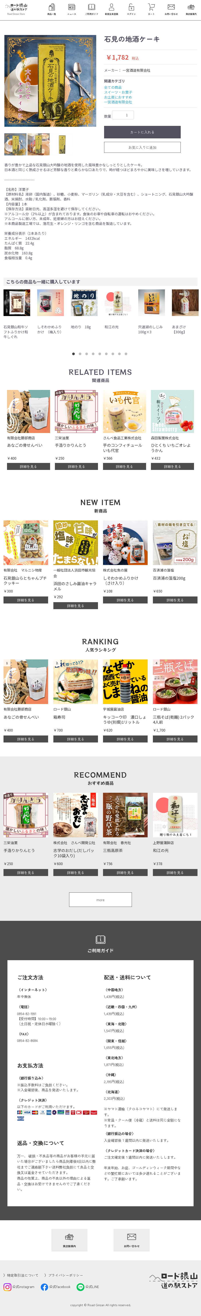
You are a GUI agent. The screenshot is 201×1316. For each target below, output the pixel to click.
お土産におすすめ (118, 97)
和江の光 (112, 326)
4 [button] (94, 355)
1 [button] (74, 355)
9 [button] (127, 355)
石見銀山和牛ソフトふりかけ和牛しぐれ (15, 331)
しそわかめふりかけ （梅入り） (50, 329)
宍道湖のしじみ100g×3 (150, 329)
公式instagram (18, 1286)
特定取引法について (22, 1275)
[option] (50, 81)
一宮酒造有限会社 (136, 70)
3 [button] (87, 355)
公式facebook (55, 1286)
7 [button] (114, 355)
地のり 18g (81, 326)
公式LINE (88, 1286)
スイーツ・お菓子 (118, 92)
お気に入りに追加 (142, 147)
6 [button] (107, 355)
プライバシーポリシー (65, 1275)
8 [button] (120, 355)
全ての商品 (113, 87)
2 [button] (81, 355)
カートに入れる (142, 132)
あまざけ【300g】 (179, 329)
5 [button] (100, 355)
